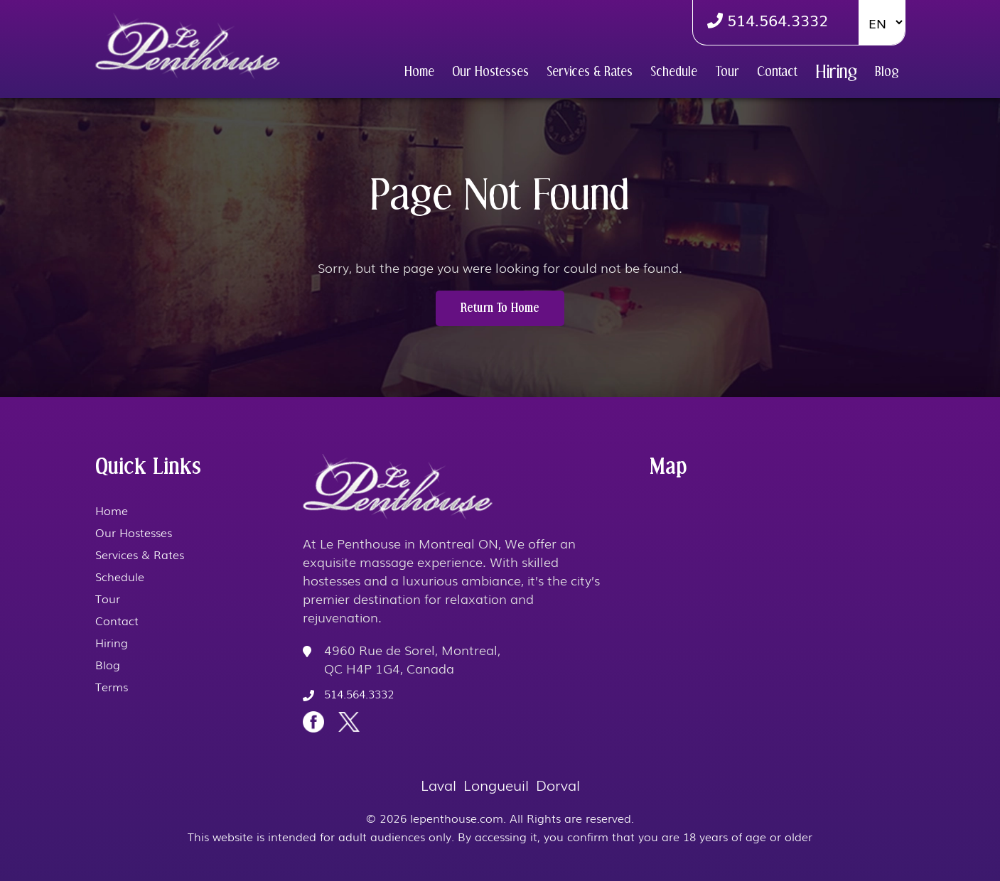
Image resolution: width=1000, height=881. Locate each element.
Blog (886, 72)
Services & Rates (590, 72)
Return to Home (500, 308)
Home (419, 72)
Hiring (836, 71)
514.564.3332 (767, 19)
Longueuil (496, 784)
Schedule (673, 72)
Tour (727, 72)
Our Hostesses (490, 72)
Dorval (558, 784)
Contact (777, 72)
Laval (438, 784)
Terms (111, 686)
